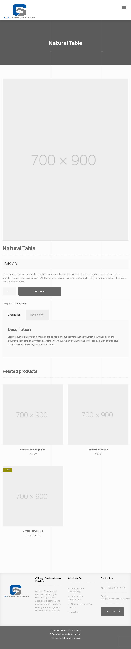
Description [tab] (14, 314)
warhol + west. (73, 638)
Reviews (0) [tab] (37, 314)
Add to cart (40, 291)
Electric (74, 612)
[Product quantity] (9, 291)
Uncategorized (20, 303)
